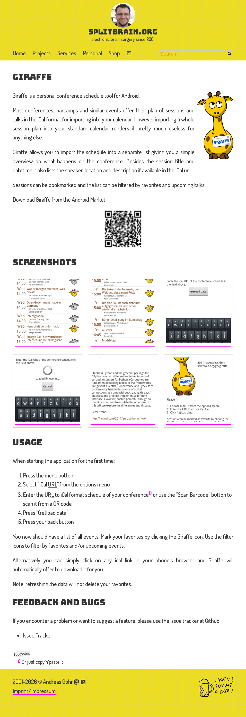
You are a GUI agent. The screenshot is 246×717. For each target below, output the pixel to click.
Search (229, 53)
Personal (92, 53)
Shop (114, 53)
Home (19, 53)
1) (150, 493)
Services (66, 53)
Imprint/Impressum (34, 690)
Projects (41, 53)
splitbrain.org (123, 32)
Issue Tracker (37, 635)
